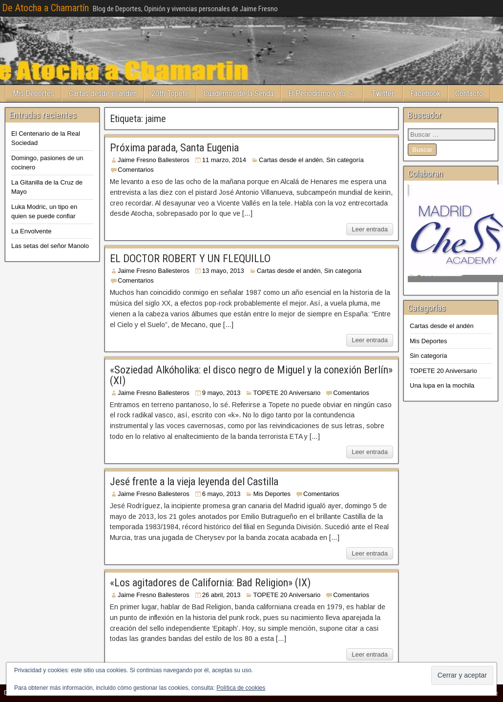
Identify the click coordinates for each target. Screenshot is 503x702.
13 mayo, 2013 (223, 270)
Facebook (425, 93)
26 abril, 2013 (221, 595)
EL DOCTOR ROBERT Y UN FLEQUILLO (190, 258)
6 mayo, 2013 (221, 493)
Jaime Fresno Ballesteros (153, 160)
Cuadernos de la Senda (238, 93)
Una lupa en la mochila (442, 385)
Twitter (383, 93)
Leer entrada (370, 229)
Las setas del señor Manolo (50, 245)
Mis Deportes (33, 93)
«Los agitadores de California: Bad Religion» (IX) (210, 583)
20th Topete (170, 93)
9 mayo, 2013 (221, 392)
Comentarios (136, 169)
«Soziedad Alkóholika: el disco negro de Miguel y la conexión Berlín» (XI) (251, 375)
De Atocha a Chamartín (45, 8)
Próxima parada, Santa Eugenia (174, 148)
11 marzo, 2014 (224, 160)
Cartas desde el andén (103, 93)
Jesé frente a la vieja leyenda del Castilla (194, 481)
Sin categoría (345, 160)
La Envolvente (31, 231)
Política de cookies (240, 687)
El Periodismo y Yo (317, 93)
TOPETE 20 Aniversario (286, 392)
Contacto (469, 93)
